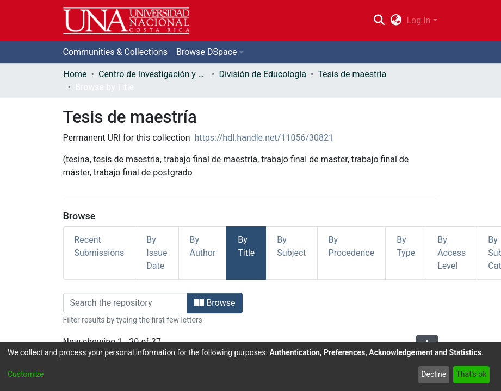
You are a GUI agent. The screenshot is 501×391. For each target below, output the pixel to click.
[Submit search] (379, 20)
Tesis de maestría (352, 74)
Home (75, 74)
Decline (433, 374)
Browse (214, 303)
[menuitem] (396, 20)
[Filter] (125, 303)
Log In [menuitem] (419, 20)
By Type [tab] (406, 246)
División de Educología (262, 74)
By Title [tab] (246, 246)
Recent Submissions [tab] (100, 246)
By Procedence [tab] (352, 246)
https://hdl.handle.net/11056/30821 (264, 138)
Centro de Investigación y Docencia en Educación (152, 74)
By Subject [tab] (291, 246)
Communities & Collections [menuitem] (115, 52)
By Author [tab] (203, 246)
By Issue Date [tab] (156, 253)
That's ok (471, 374)
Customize (26, 374)
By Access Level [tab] (451, 253)
